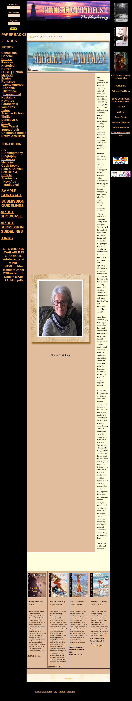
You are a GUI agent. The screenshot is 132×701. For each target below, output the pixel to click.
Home (37, 692)
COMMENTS (120, 86)
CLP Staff (121, 107)
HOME (32, 37)
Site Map (62, 692)
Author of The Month (121, 91)
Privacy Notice (47, 692)
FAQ (55, 692)
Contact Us (71, 692)
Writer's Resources (121, 127)
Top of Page (68, 678)
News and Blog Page (121, 122)
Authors (120, 112)
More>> (31, 653)
